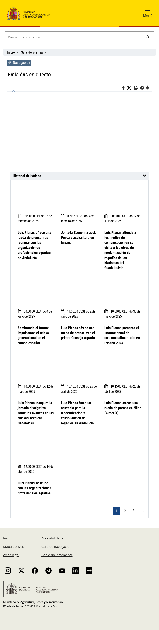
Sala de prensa (32, 52)
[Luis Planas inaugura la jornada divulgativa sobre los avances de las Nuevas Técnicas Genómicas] (36, 367)
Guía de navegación (56, 546)
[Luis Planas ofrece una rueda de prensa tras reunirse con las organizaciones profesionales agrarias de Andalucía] (79, 134)
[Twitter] (130, 88)
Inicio (11, 52)
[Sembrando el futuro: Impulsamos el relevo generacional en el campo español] (36, 292)
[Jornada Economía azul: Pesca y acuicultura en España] (79, 197)
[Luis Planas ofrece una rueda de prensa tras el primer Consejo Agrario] (79, 292)
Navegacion (19, 62)
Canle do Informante (57, 555)
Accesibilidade (52, 538)
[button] (147, 10)
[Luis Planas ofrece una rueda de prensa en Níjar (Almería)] (122, 367)
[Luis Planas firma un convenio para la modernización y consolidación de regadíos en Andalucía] (79, 367)
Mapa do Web (13, 546)
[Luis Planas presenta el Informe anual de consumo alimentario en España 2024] (122, 292)
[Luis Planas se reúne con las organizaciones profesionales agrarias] (36, 447)
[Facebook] (124, 88)
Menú (148, 15)
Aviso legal (11, 555)
